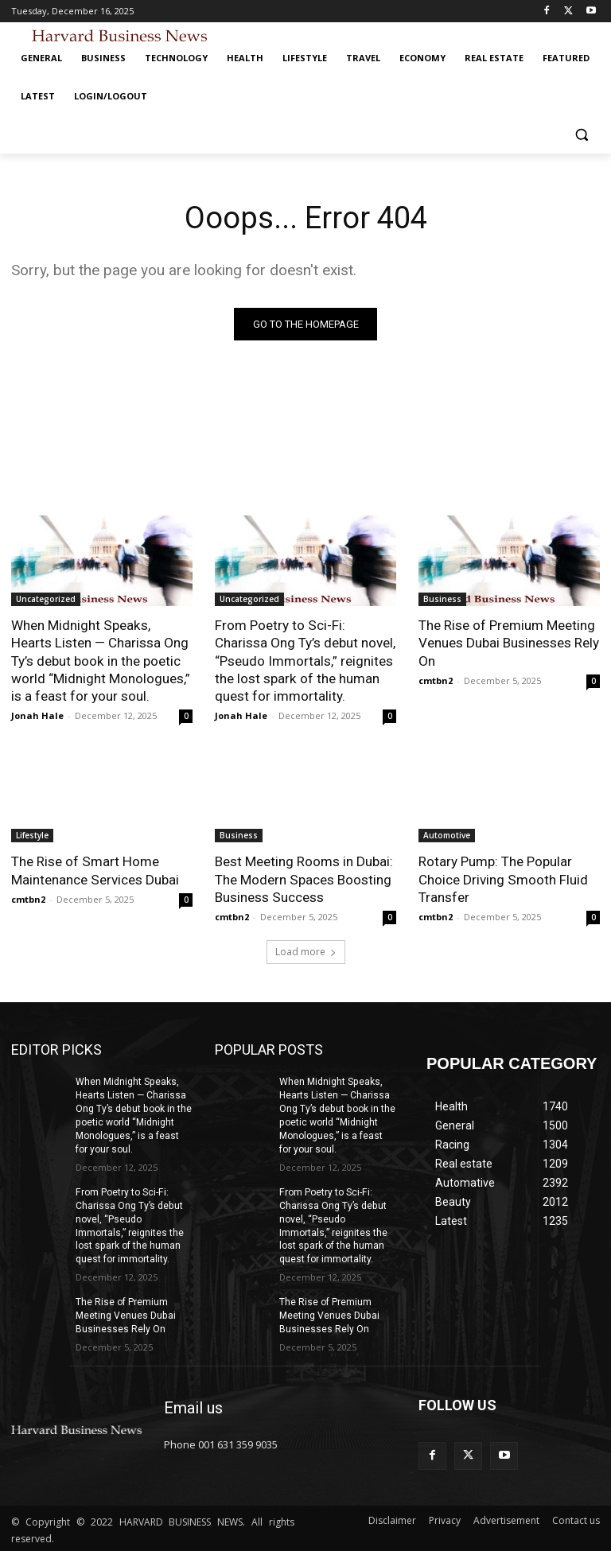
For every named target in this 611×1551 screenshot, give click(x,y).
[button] (581, 135)
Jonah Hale (37, 715)
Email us (193, 1405)
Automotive (446, 835)
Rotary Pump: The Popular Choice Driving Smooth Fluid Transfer (502, 878)
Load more (306, 951)
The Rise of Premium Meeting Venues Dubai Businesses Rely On (508, 642)
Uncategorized (46, 598)
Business (442, 598)
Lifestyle (32, 835)
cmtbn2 (435, 680)
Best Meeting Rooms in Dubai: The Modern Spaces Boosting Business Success (304, 878)
